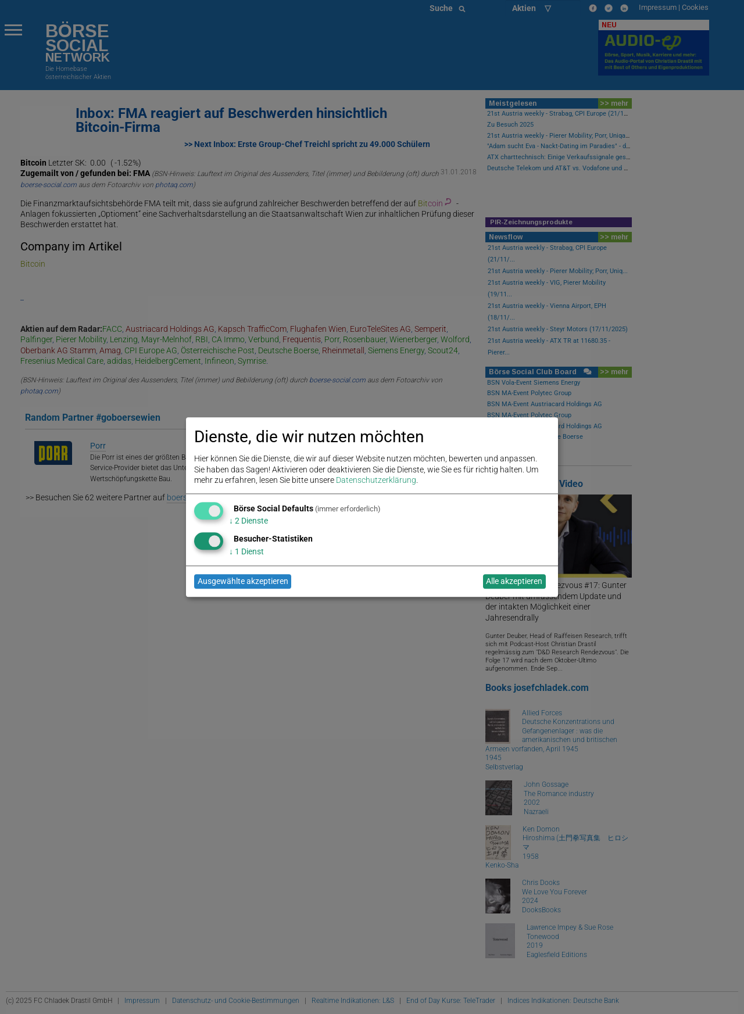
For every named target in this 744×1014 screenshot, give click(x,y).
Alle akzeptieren (514, 581)
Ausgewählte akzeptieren (243, 581)
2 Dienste (248, 521)
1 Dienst (246, 551)
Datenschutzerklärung (376, 480)
